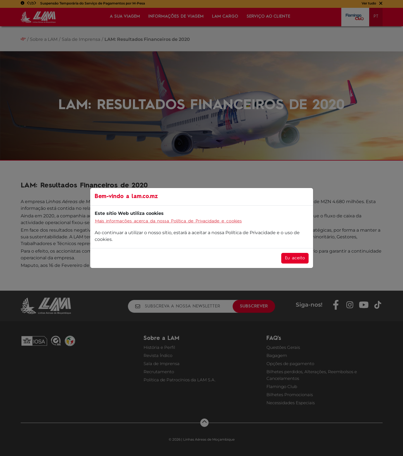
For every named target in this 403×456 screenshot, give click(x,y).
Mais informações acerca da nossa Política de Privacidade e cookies (168, 221)
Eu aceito (295, 258)
